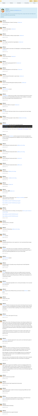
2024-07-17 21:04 (5, 30)
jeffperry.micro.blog (22, 117)
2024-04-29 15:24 (5, 100)
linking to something (20, 197)
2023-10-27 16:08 (5, 300)
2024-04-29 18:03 (5, 90)
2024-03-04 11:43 (5, 179)
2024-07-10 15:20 (5, 37)
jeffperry (4, 20)
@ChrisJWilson (5, 95)
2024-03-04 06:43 (5, 186)
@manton (7, 124)
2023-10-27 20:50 (5, 285)
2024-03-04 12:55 (5, 173)
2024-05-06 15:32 (5, 77)
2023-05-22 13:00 (5, 407)
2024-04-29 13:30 (5, 106)
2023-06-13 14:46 (5, 385)
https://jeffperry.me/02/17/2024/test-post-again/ (11, 200)
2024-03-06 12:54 (5, 153)
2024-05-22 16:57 (5, 71)
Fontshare (11, 136)
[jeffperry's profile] (1, 21)
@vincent (26, 290)
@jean (3, 290)
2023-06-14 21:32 (5, 378)
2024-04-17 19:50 (5, 119)
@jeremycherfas (5, 89)
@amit (3, 272)
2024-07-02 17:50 (5, 51)
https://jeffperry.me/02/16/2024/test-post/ (10, 214)
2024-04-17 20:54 (5, 113)
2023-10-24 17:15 (5, 360)
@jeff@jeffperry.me (17, 10)
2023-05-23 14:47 (5, 400)
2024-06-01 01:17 (5, 64)
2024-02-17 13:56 (5, 204)
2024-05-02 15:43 (5, 84)
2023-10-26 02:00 (5, 335)
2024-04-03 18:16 (5, 140)
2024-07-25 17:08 (5, 24)
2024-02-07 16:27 (5, 230)
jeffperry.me (8, 11)
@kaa (3, 235)
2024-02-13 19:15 (5, 224)
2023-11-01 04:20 (5, 278)
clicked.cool (20, 22)
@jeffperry (4, 248)
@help (3, 124)
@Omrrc (4, 397)
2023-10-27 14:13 (5, 317)
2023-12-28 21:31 (5, 253)
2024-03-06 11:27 (5, 160)
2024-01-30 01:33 (5, 237)
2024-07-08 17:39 (5, 43)
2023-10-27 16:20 (5, 293)
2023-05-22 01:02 (5, 413)
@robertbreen (5, 339)
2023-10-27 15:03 (5, 310)
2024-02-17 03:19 (5, 217)
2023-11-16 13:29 (5, 267)
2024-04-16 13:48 (5, 131)
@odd (3, 111)
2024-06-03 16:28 (5, 58)
